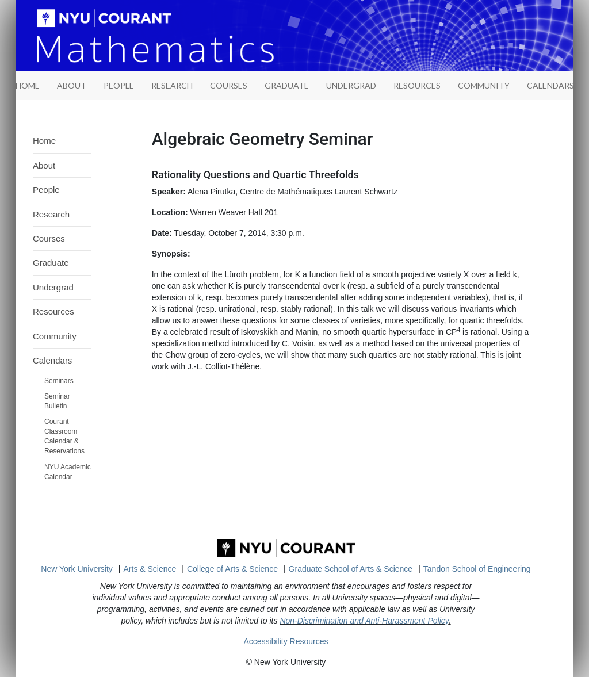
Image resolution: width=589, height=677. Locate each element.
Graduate (287, 85)
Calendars (550, 85)
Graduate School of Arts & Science (351, 568)
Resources (417, 85)
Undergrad (351, 85)
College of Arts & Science (232, 568)
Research (172, 85)
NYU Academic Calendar (67, 472)
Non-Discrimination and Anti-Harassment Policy (364, 620)
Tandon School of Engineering (477, 568)
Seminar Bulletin (57, 401)
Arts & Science (150, 568)
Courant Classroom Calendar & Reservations (64, 436)
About (71, 85)
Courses (228, 85)
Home (44, 141)
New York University (77, 568)
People (119, 85)
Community (484, 85)
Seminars (59, 381)
